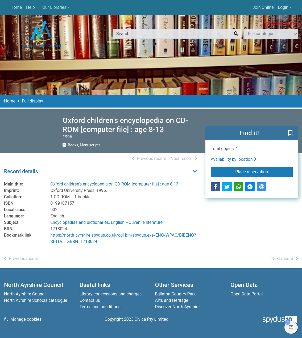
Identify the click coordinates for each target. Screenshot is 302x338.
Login (283, 7)
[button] (290, 133)
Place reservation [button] (264, 171)
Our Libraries (54, 7)
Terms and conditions (100, 306)
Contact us (90, 300)
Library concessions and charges (111, 293)
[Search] (236, 34)
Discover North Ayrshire (177, 306)
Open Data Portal (246, 293)
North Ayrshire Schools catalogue (35, 300)
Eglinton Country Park (175, 293)
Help (30, 7)
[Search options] (270, 34)
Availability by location (234, 159)
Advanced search (281, 23)
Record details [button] (21, 171)
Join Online (263, 7)
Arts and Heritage (171, 300)
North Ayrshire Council (25, 293)
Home (16, 7)
